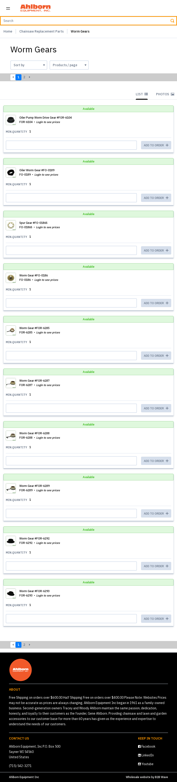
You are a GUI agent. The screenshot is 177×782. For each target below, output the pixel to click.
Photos (165, 94)
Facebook (146, 746)
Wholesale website (138, 777)
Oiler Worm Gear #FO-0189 (36, 170)
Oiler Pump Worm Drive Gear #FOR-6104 (45, 117)
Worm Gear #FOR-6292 (34, 538)
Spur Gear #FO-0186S (33, 223)
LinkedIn (146, 755)
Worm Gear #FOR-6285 (34, 328)
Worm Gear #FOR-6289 (34, 486)
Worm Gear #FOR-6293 (34, 591)
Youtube (145, 764)
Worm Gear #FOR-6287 (34, 380)
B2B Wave (161, 777)
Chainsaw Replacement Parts (41, 31)
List (142, 94)
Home (7, 31)
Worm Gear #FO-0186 (33, 275)
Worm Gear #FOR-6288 (34, 433)
